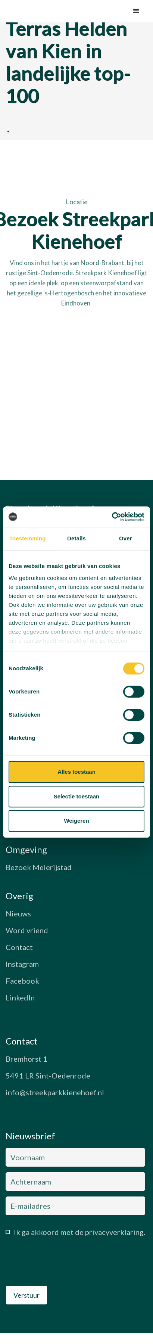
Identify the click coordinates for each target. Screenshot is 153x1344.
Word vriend (27, 930)
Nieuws (18, 913)
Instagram (22, 963)
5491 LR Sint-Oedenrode (48, 1075)
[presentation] (62, 1263)
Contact (19, 947)
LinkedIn (20, 997)
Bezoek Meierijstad (39, 867)
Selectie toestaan (77, 796)
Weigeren (76, 820)
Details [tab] (76, 538)
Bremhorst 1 (26, 1058)
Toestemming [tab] (27, 538)
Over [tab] (125, 538)
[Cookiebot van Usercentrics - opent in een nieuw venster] (111, 517)
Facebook (22, 980)
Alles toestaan (76, 772)
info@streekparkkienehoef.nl (55, 1092)
